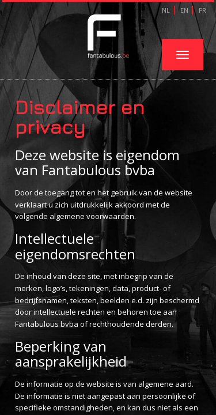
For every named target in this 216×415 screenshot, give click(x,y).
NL (166, 10)
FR (201, 10)
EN (183, 10)
